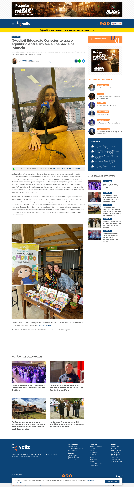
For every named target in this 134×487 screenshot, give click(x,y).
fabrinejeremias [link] (45, 325)
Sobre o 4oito (72, 447)
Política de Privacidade (75, 448)
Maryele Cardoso (28, 60)
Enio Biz (113, 448)
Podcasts (95, 142)
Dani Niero (114, 458)
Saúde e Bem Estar (96, 463)
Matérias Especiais (96, 447)
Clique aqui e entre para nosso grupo (66, 168)
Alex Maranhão (116, 450)
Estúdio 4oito (94, 465)
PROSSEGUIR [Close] (112, 481)
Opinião (92, 461)
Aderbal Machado (116, 461)
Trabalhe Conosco (74, 457)
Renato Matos (115, 459)
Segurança (93, 450)
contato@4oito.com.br (31, 456)
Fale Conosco (72, 455)
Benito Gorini (115, 454)
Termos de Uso (73, 450)
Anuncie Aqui (72, 459)
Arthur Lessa (115, 452)
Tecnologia (93, 459)
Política (92, 458)
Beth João (114, 456)
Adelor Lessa (115, 447)
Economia (93, 456)
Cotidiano (16, 37)
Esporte (92, 448)
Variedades (93, 452)
